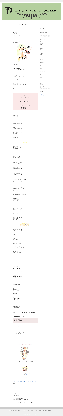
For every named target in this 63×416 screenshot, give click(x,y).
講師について (36, 410)
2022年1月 (41, 48)
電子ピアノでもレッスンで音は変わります (22, 399)
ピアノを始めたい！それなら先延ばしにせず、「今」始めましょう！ (25, 402)
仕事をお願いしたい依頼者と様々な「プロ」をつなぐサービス (27, 381)
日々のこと (41, 81)
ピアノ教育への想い (14, 410)
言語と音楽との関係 (42, 86)
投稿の (41, 94)
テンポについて (42, 87)
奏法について (42, 62)
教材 (40, 65)
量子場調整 (41, 84)
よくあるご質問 (45, 410)
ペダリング (41, 80)
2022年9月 (41, 44)
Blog (53, 410)
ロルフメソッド (42, 89)
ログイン (41, 93)
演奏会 (41, 83)
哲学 (40, 74)
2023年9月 (41, 43)
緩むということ (18, 395)
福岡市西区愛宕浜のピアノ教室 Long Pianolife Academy (29, 414)
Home (10, 410)
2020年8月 (41, 54)
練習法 (41, 77)
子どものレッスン (20, 410)
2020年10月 (41, 53)
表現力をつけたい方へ (31, 410)
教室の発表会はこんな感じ (19, 398)
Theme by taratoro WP (38, 414)
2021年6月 (41, 49)
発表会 (41, 68)
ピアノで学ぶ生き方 (42, 71)
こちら (26, 374)
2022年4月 (41, 45)
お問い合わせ (50, 410)
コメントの (42, 95)
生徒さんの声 (41, 410)
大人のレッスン (25, 410)
